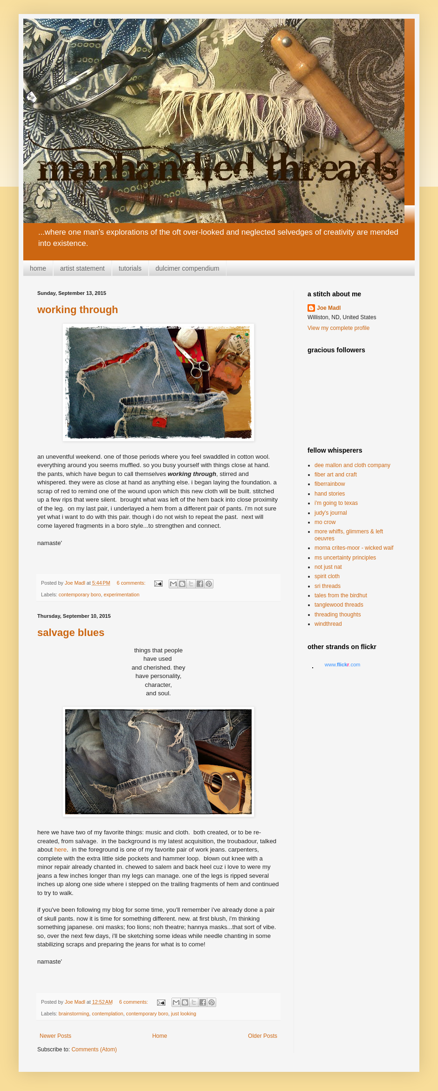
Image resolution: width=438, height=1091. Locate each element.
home (38, 268)
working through (77, 309)
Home (159, 1036)
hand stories (330, 493)
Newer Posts (55, 1036)
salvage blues (70, 632)
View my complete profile (339, 328)
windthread (328, 624)
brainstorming (74, 1013)
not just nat (328, 567)
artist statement (82, 268)
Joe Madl (329, 308)
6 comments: (131, 583)
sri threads (328, 586)
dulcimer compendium (187, 268)
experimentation (121, 594)
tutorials (130, 268)
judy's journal (331, 513)
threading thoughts (338, 614)
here (61, 849)
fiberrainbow (330, 484)
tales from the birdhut (341, 595)
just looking (183, 1013)
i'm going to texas (336, 503)
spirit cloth (327, 576)
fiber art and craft (336, 474)
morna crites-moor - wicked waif (354, 548)
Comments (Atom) (93, 1049)
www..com (342, 664)
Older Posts (262, 1036)
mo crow (325, 522)
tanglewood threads (339, 604)
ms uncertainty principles (345, 557)
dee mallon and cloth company (352, 465)
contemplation (107, 1013)
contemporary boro (80, 594)
